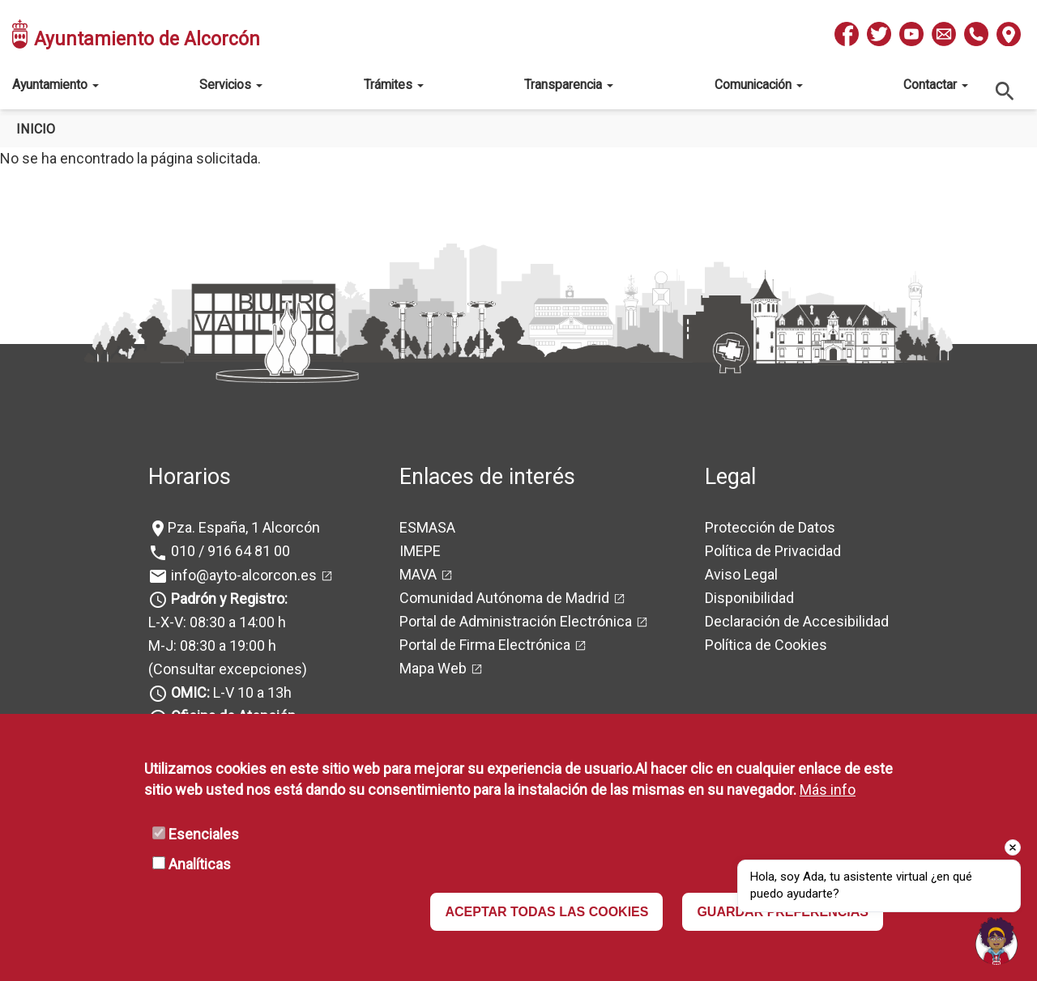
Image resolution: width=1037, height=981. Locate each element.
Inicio (35, 129)
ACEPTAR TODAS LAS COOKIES (546, 912)
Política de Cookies (766, 644)
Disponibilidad (749, 597)
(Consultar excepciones (225, 668)
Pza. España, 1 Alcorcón (244, 527)
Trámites (394, 84)
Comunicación (759, 84)
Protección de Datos (770, 527)
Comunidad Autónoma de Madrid (504, 597)
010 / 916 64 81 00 (229, 550)
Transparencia (568, 84)
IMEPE (420, 550)
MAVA (418, 574)
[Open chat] (996, 940)
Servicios (230, 84)
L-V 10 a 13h (230, 692)
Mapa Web (433, 668)
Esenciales (204, 834)
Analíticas (200, 864)
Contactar (935, 84)
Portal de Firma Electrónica (484, 644)
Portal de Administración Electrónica (515, 621)
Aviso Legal (741, 574)
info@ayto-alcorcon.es (242, 575)
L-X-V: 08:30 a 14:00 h (217, 622)
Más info (828, 789)
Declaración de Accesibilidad (797, 621)
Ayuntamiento (55, 84)
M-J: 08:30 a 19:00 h (212, 645)
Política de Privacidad (773, 550)
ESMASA (427, 527)
